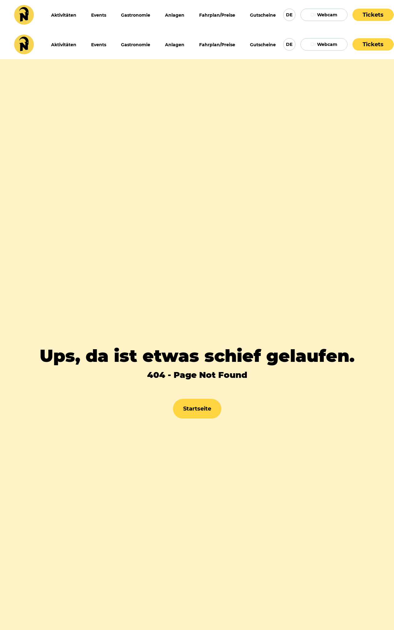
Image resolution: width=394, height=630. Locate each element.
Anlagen (174, 15)
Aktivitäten (63, 15)
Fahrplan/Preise (217, 15)
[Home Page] (24, 15)
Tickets (373, 14)
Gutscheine (263, 15)
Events (98, 15)
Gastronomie (135, 15)
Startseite (197, 408)
